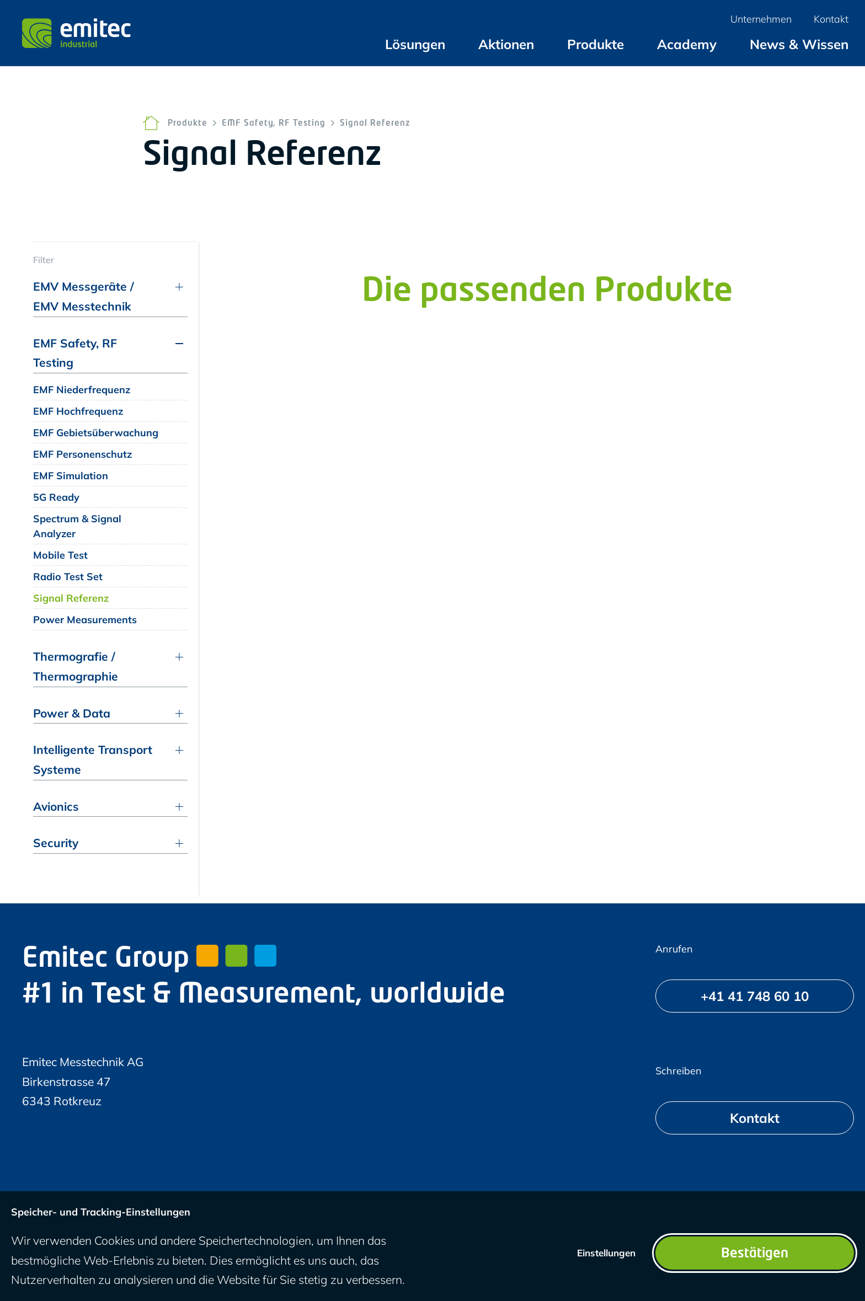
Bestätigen (754, 1254)
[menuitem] (415, 44)
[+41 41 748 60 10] (754, 996)
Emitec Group (149, 959)
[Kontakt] (754, 1117)
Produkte (187, 124)
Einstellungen (606, 1253)
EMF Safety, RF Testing (273, 124)
